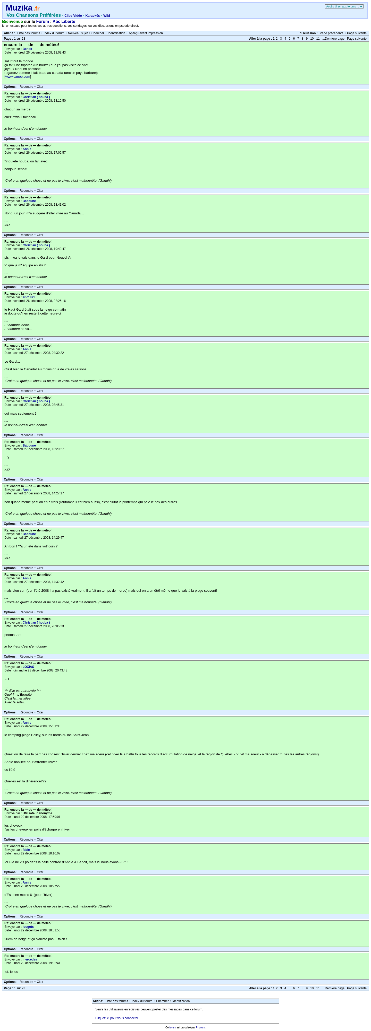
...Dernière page (333, 38)
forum (172, 1027)
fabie (26, 850)
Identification (116, 33)
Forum (42, 21)
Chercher (97, 33)
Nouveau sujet (78, 33)
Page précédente (331, 33)
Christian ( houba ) (36, 97)
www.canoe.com (17, 76)
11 (318, 38)
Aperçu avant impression (146, 33)
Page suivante (357, 33)
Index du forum (54, 33)
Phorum (200, 1027)
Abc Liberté (64, 21)
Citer (40, 87)
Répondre (26, 87)
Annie (27, 149)
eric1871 (29, 297)
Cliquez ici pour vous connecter (116, 1018)
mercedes (30, 959)
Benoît (27, 49)
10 (312, 38)
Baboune (29, 201)
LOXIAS (28, 667)
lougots (28, 927)
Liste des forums (28, 33)
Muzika (19, 7)
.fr (36, 8)
